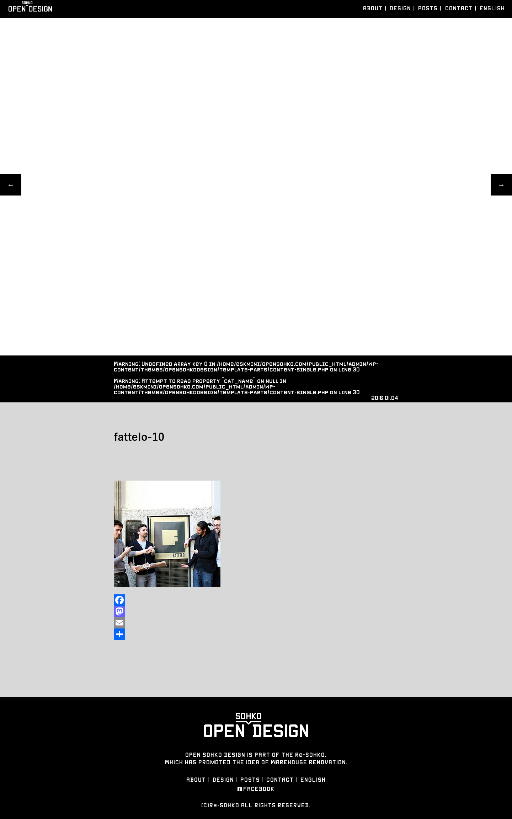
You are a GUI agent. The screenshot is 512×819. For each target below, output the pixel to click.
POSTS (428, 8)
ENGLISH (492, 8)
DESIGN (400, 8)
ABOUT (373, 8)
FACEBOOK (258, 789)
